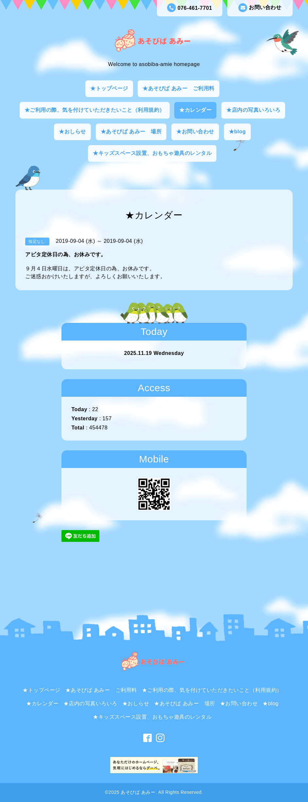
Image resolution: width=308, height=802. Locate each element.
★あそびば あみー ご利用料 (178, 88)
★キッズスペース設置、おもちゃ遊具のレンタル (152, 153)
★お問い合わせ (195, 131)
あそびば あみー (138, 792)
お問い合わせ (259, 7)
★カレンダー (195, 110)
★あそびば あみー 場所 (131, 131)
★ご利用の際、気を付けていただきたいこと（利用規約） (95, 110)
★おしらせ (72, 131)
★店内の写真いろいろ (253, 110)
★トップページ (109, 88)
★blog (237, 131)
